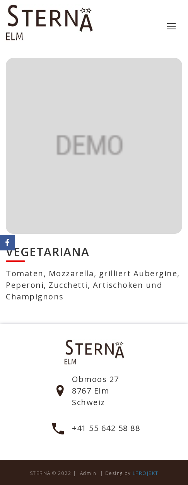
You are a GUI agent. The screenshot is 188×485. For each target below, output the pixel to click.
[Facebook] (7, 242)
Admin (88, 473)
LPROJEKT (146, 473)
